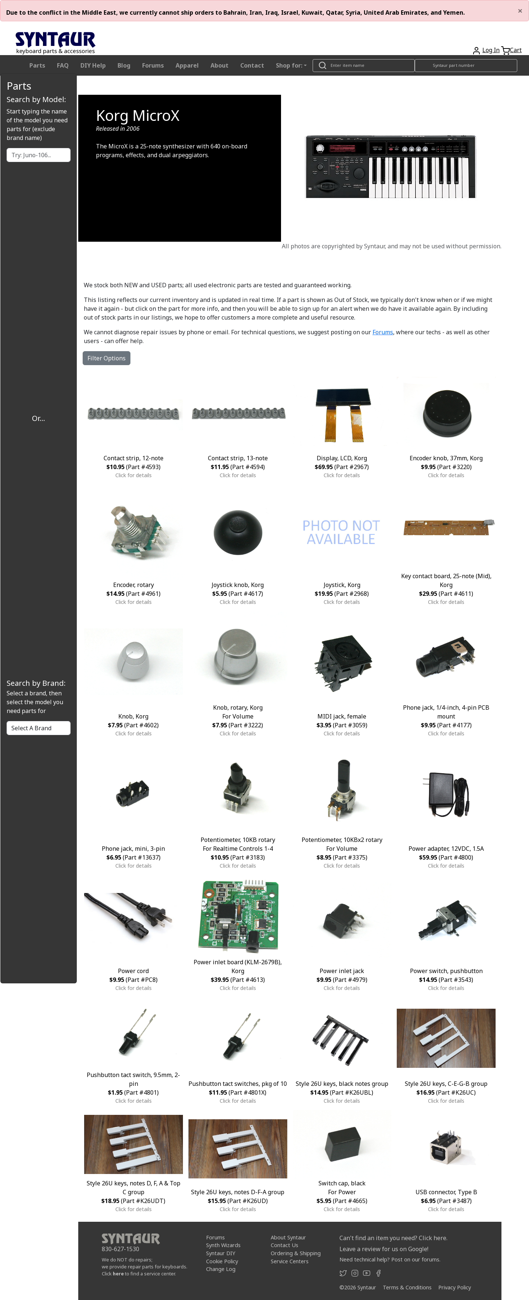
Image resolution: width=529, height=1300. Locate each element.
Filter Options (106, 358)
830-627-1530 (120, 1249)
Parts (37, 65)
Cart (516, 50)
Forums (153, 65)
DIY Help (93, 65)
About (219, 65)
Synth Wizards (223, 1245)
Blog (124, 65)
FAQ (63, 65)
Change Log (220, 1268)
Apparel (187, 65)
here (118, 1273)
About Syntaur (288, 1237)
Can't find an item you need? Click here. (393, 1238)
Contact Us (284, 1245)
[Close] (520, 10)
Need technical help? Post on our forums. (389, 1259)
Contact (252, 65)
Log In (491, 50)
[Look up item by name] (364, 65)
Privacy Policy (454, 1287)
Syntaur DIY (220, 1253)
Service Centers (290, 1260)
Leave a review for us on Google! (383, 1249)
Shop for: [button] (289, 65)
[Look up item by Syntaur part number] (466, 65)
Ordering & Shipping (296, 1253)
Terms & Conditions (407, 1287)
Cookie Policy (222, 1260)
